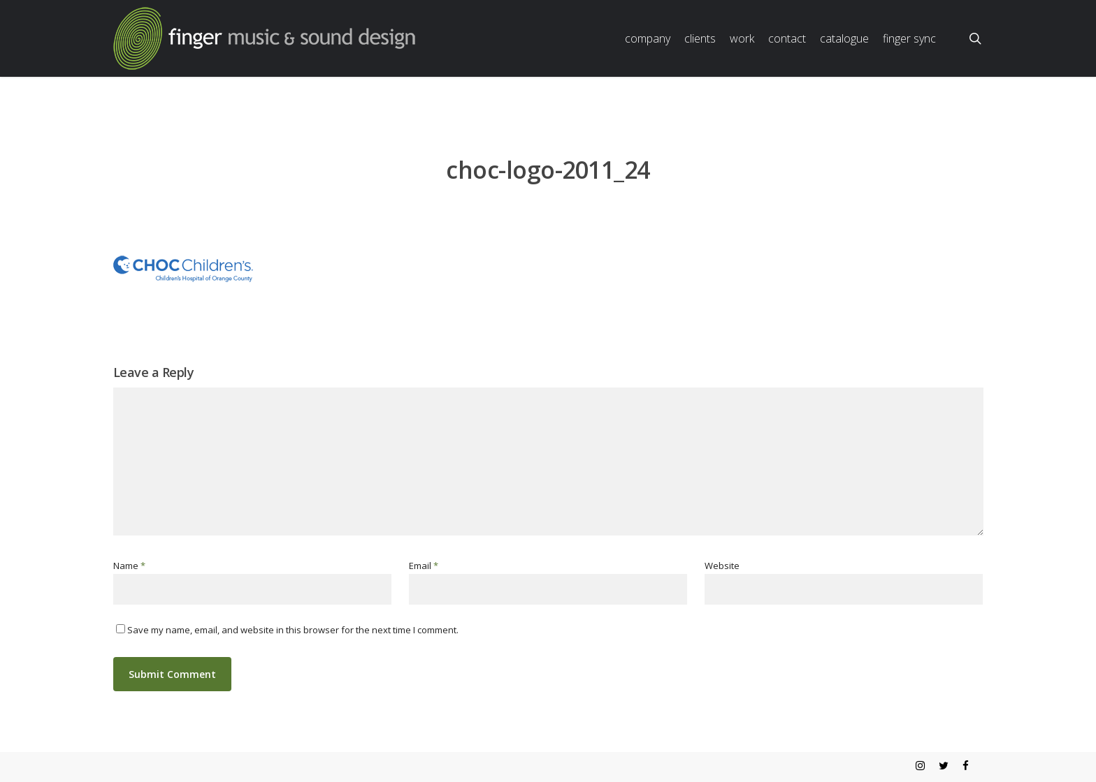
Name (129, 565)
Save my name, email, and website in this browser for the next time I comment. (293, 630)
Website (722, 565)
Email (423, 565)
